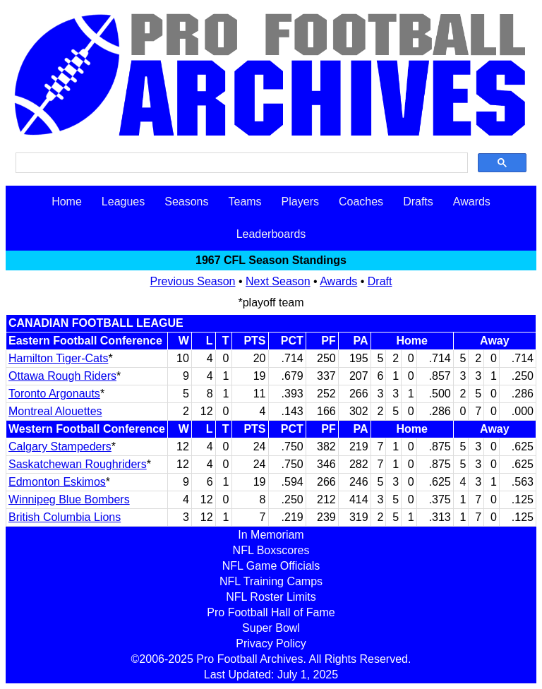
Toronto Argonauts (54, 394)
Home (67, 202)
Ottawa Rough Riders (62, 376)
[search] (240, 163)
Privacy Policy (271, 643)
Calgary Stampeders (60, 447)
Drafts (418, 202)
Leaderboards (271, 234)
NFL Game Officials (271, 566)
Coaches (361, 202)
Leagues (123, 202)
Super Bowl (271, 628)
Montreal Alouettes (55, 411)
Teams (244, 202)
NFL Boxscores (271, 550)
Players (300, 202)
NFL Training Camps (271, 581)
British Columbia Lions (64, 517)
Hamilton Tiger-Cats (58, 358)
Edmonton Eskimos (57, 482)
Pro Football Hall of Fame (271, 612)
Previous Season (193, 281)
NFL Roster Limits (270, 597)
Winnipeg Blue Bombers (69, 499)
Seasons (186, 202)
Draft (380, 281)
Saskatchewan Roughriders (77, 464)
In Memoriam (270, 535)
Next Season (278, 281)
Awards (471, 202)
